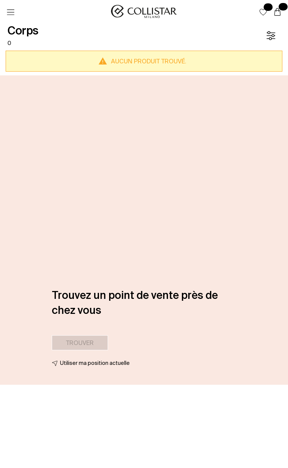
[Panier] (277, 12)
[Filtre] (271, 35)
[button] (263, 12)
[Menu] (10, 12)
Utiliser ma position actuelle (95, 363)
